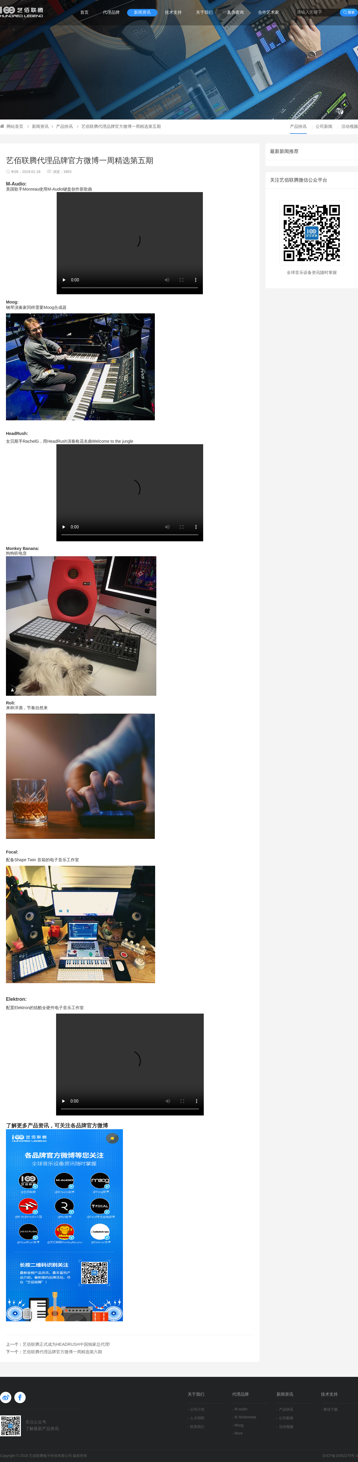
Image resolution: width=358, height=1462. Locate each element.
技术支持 (173, 12)
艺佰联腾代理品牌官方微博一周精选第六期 (62, 1352)
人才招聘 (196, 1418)
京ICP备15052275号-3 (340, 1456)
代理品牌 (111, 12)
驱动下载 (329, 1410)
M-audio (239, 1409)
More (237, 1433)
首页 (84, 12)
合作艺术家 (268, 12)
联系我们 (196, 1427)
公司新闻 (324, 127)
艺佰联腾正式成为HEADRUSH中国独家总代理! (66, 1345)
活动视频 (349, 127)
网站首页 (11, 127)
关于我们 (204, 12)
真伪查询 (235, 12)
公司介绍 (196, 1410)
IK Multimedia (244, 1417)
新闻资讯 (142, 12)
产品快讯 (62, 127)
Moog (237, 1425)
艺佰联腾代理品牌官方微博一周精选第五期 (119, 127)
